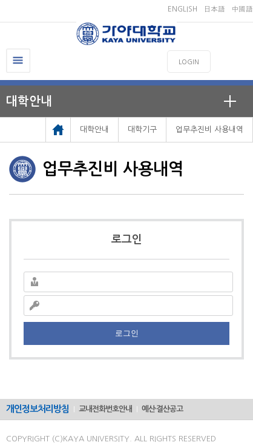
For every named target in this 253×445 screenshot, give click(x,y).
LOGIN (189, 62)
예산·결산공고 (162, 409)
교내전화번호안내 (105, 409)
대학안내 (29, 101)
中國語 (242, 9)
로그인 (127, 333)
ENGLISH (182, 9)
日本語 (214, 9)
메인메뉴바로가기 (0, 0)
